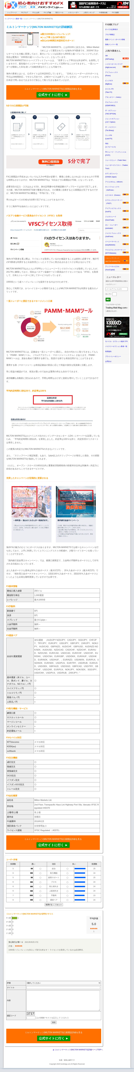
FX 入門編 (47, 12)
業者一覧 (19, 19)
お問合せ (108, 361)
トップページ (12, 12)
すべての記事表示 (111, 29)
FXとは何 (35, 12)
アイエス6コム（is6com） (114, 182)
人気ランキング (88, 12)
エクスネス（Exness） (113, 195)
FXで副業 (115, 12)
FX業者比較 (103, 12)
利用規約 (108, 351)
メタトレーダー (73, 12)
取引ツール (59, 12)
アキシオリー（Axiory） (113, 97)
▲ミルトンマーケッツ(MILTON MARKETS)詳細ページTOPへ (77, 1054)
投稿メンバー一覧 (111, 44)
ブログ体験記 (110, 34)
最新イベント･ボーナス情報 (115, 39)
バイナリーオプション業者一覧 (116, 346)
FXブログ (24, 12)
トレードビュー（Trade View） (116, 160)
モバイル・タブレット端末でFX (116, 341)
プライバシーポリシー (113, 356)
